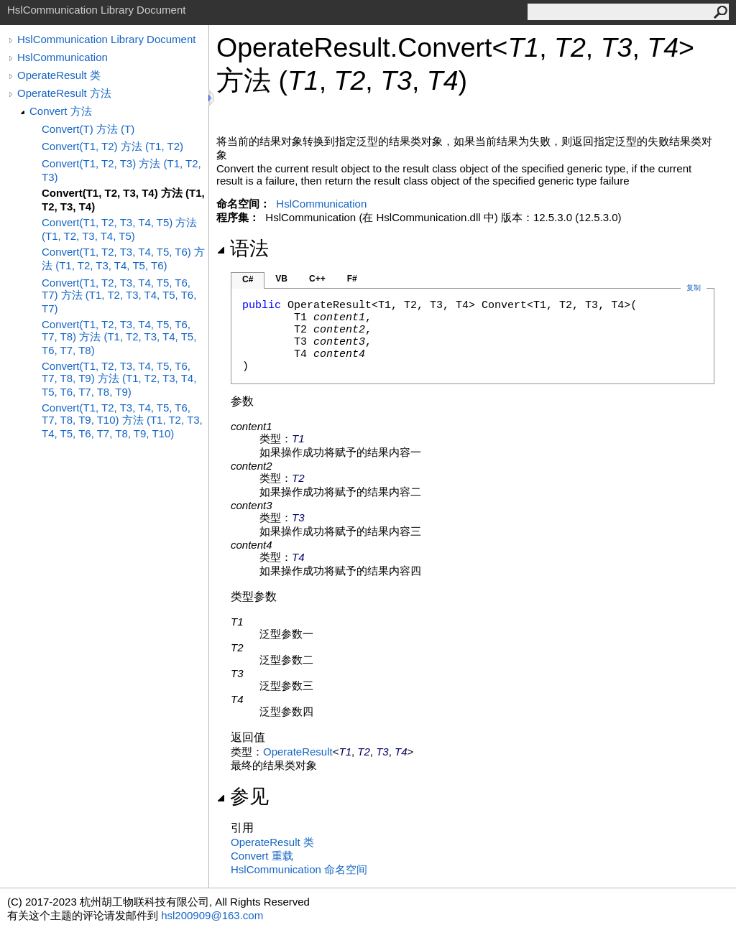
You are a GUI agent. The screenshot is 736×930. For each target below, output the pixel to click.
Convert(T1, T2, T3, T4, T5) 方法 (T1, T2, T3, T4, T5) (119, 229)
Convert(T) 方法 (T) (88, 129)
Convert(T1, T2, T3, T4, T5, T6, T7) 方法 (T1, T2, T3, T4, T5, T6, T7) (119, 295)
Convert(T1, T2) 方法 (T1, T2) (112, 146)
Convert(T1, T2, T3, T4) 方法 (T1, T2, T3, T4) (123, 200)
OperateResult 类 (59, 75)
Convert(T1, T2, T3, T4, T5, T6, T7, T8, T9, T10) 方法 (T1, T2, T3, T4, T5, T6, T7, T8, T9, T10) (122, 420)
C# (247, 279)
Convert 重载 (262, 856)
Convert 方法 (60, 111)
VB (281, 279)
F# (352, 279)
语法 (242, 248)
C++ (317, 279)
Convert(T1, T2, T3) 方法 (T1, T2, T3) (121, 170)
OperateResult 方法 (64, 93)
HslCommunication (62, 57)
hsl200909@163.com (212, 915)
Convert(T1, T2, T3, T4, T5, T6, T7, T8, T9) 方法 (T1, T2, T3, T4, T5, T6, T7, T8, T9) (119, 379)
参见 (242, 796)
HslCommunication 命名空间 (299, 869)
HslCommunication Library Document (106, 39)
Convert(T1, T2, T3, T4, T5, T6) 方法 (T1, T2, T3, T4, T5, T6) (123, 258)
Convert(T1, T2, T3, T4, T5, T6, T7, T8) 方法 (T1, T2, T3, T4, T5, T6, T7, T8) (119, 337)
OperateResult (298, 751)
